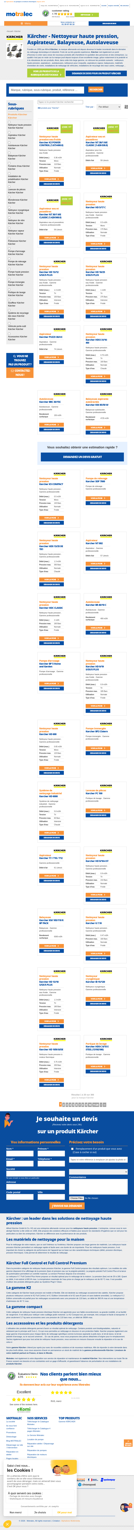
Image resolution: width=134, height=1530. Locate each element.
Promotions (11, 1435)
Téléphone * (44, 1161)
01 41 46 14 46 (74, 5)
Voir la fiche (51, 180)
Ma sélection (124, 5)
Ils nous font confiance (11, 1429)
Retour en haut (128, 1443)
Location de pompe (35, 1442)
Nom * (9, 1150)
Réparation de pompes (37, 1453)
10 (98, 1106)
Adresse (11, 1184)
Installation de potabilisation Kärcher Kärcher (18, 180)
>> (121, 1106)
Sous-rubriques (16, 107)
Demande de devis (52, 184)
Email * (10, 1161)
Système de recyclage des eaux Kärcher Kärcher (18, 317)
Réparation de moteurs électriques (37, 1458)
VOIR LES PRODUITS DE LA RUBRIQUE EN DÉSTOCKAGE (46, 73)
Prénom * (43, 1150)
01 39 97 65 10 (53, 5)
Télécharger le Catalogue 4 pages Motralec (38, 1432)
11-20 (107, 1106)
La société (10, 1424)
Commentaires (77, 1179)
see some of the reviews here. (24, 1407)
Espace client (113, 5)
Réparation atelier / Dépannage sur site (40, 1447)
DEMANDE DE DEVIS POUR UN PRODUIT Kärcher (96, 73)
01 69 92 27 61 (94, 5)
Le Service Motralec (35, 1438)
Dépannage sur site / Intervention (14, 1448)
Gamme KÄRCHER (67, 1424)
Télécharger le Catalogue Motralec (38, 1425)
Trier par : (90, 108)
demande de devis (109, 23)
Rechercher (98, 90)
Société (104, 5)
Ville (40, 1194)
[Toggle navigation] (25, 23)
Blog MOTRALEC (13, 1443)
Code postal (13, 1194)
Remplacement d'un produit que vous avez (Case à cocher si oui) (96, 1152)
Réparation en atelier (12, 1455)
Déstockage (87, 15)
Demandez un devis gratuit (82, 458)
